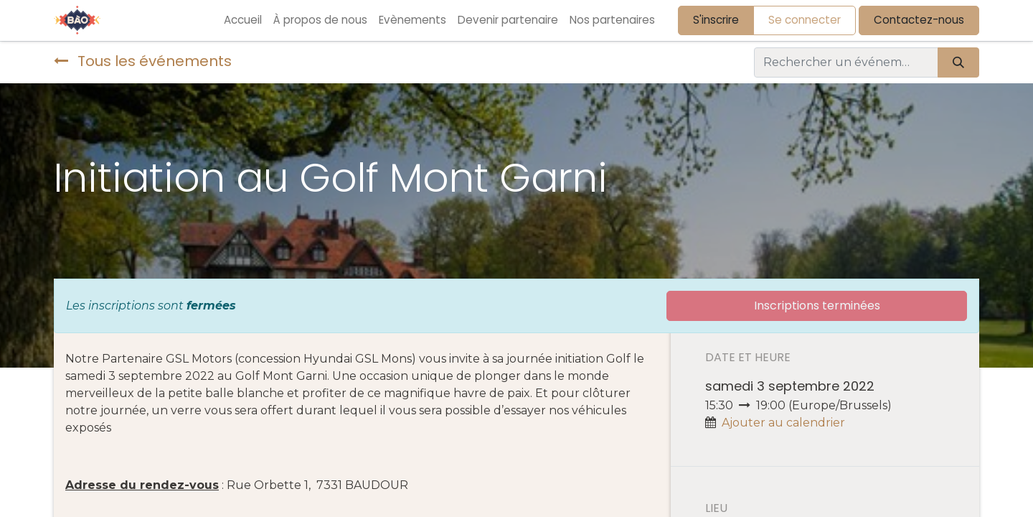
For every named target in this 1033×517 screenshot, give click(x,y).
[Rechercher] (958, 62)
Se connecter (804, 19)
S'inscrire (716, 19)
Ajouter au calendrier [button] (783, 422)
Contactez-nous (919, 19)
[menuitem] (243, 20)
